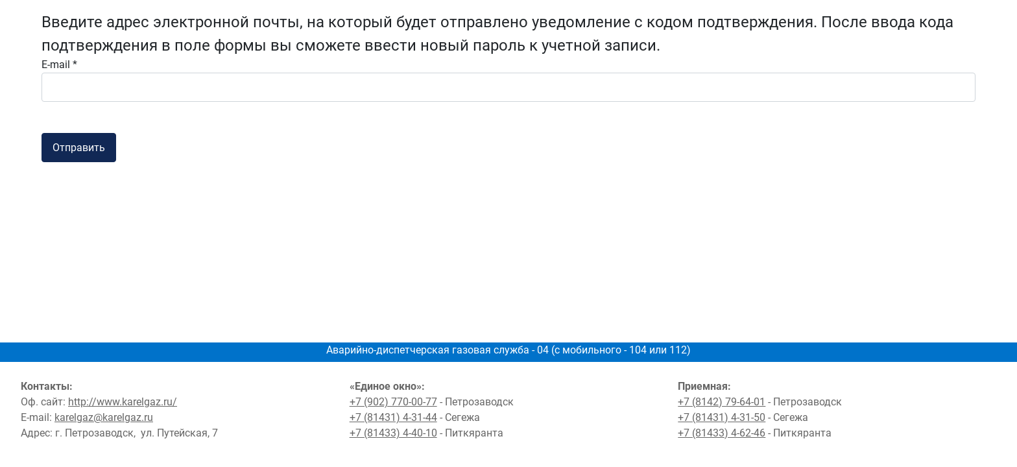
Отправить (79, 147)
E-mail (59, 64)
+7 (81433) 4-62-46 (721, 433)
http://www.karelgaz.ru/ (122, 402)
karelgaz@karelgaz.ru (103, 417)
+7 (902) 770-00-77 (393, 402)
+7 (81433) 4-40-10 (393, 433)
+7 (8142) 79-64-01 (721, 402)
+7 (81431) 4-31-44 (393, 417)
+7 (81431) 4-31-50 (721, 417)
